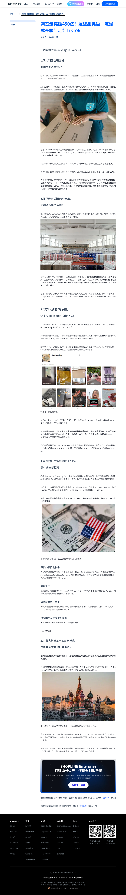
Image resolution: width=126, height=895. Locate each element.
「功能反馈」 (83, 806)
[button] (27, 3)
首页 (11, 14)
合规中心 (80, 877)
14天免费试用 (110, 4)
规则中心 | (73, 877)
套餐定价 (90, 4)
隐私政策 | (54, 877)
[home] (15, 4)
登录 (98, 4)
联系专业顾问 (78, 785)
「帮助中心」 (106, 798)
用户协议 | (46, 877)
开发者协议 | (64, 877)
